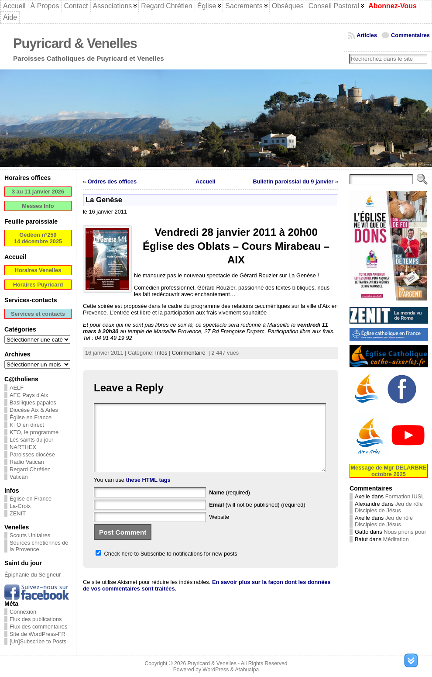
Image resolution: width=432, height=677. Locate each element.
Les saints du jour (31, 439)
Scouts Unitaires (30, 535)
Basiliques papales (33, 402)
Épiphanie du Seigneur (32, 574)
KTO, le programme (34, 432)
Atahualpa (247, 670)
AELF (17, 387)
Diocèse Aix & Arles (34, 410)
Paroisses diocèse (32, 454)
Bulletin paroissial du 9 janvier (293, 181)
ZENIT (18, 513)
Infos (161, 352)
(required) (229, 505)
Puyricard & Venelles (75, 43)
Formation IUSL (405, 496)
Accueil (205, 181)
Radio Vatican (27, 462)
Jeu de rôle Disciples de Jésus (389, 507)
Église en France (30, 417)
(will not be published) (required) (257, 518)
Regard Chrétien (30, 469)
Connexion (23, 611)
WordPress (215, 670)
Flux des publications (36, 619)
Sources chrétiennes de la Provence (39, 546)
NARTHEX (23, 447)
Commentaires (410, 35)
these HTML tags (148, 493)
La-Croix (20, 506)
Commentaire (189, 352)
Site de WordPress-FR (37, 634)
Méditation (396, 539)
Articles (367, 35)
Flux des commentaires (38, 626)
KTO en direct (27, 424)
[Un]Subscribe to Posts (38, 641)
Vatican (19, 476)
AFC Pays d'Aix (29, 395)
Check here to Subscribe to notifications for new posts (166, 566)
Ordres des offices (112, 181)
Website (219, 530)
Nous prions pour (405, 531)
